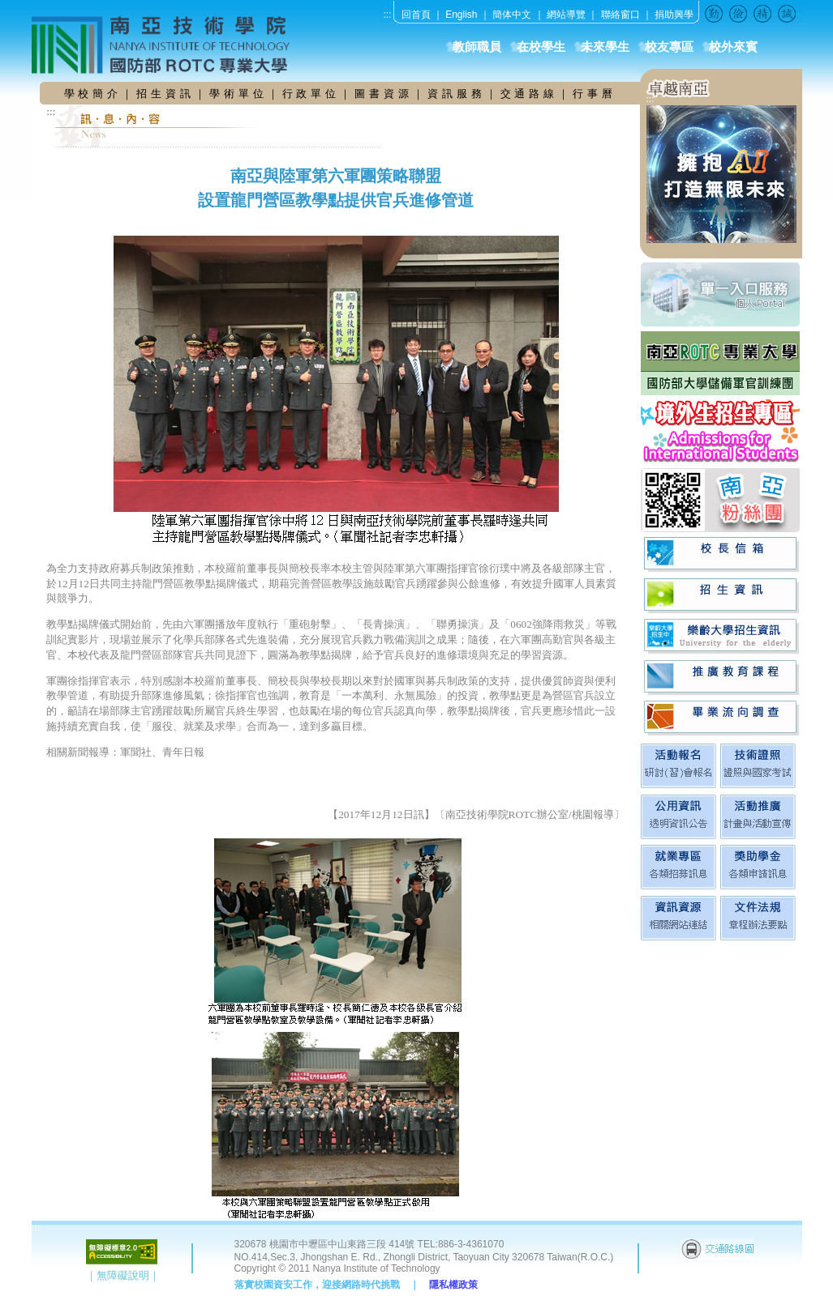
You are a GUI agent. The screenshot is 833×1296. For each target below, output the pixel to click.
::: (388, 14)
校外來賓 (733, 46)
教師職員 (477, 46)
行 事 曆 (593, 93)
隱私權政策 (453, 1284)
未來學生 (605, 46)
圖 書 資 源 (383, 93)
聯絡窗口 (620, 14)
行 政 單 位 (311, 93)
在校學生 (541, 46)
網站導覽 (566, 14)
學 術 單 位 (237, 93)
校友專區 (669, 46)
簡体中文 (511, 14)
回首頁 (416, 14)
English (461, 14)
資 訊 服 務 (456, 93)
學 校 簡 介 (93, 93)
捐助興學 (674, 14)
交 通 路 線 (529, 93)
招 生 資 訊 (164, 93)
